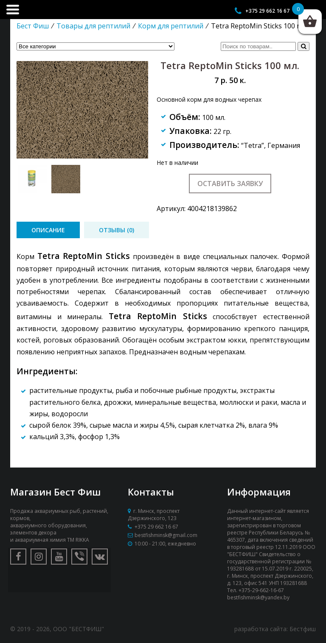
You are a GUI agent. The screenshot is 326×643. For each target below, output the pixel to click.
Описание (48, 230)
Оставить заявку (230, 183)
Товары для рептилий (93, 26)
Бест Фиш (33, 26)
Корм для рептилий (170, 26)
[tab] (48, 230)
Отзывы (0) (116, 230)
